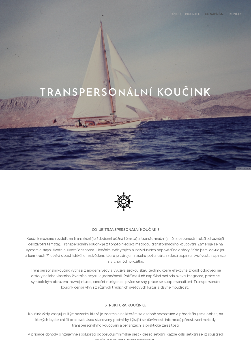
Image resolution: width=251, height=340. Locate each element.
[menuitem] (227, 14)
